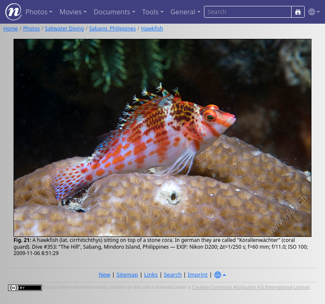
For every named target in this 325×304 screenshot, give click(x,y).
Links (151, 274)
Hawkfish (152, 28)
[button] (312, 12)
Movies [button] (70, 11)
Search (173, 274)
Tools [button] (150, 11)
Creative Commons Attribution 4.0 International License (250, 287)
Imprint (198, 274)
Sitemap (127, 274)
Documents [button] (112, 11)
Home (10, 28)
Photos (31, 28)
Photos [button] (36, 11)
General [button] (183, 11)
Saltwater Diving (64, 28)
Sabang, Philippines (112, 28)
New (104, 274)
